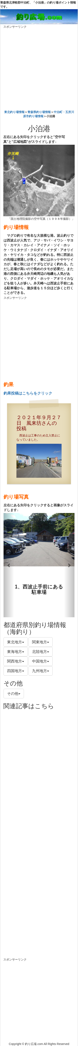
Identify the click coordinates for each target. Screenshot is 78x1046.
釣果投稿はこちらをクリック (28, 393)
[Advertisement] (39, 68)
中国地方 (40, 661)
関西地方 (15, 661)
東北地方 (15, 642)
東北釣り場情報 (14, 112)
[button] (8, 180)
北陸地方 (40, 652)
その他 (13, 693)
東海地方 (15, 652)
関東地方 (40, 642)
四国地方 (15, 671)
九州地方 (40, 671)
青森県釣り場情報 (39, 112)
